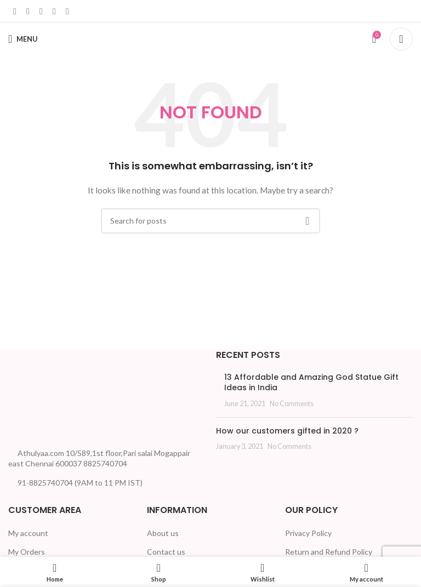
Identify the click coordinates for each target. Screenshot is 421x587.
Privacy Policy (308, 533)
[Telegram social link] (67, 11)
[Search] (401, 39)
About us (163, 533)
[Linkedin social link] (41, 11)
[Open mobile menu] (23, 39)
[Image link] (49, 394)
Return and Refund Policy (328, 551)
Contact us (166, 551)
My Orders (26, 551)
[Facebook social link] (14, 11)
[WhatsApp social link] (54, 11)
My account (28, 533)
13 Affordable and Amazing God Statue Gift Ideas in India (311, 383)
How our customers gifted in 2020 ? (287, 430)
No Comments (292, 404)
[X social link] (28, 11)
